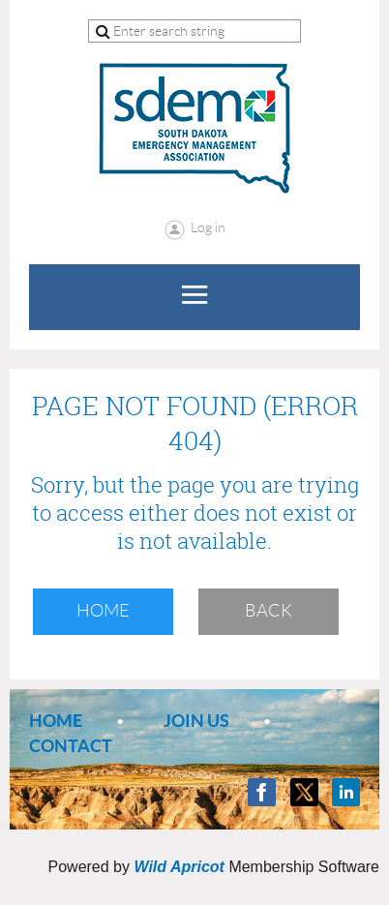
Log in (208, 227)
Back (268, 610)
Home (103, 610)
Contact (70, 746)
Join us (196, 720)
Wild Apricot (179, 867)
